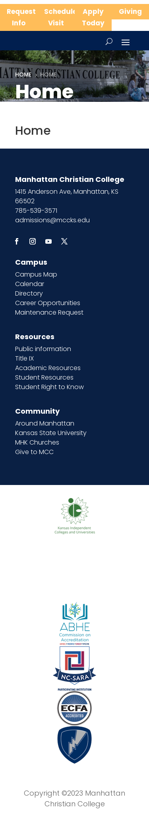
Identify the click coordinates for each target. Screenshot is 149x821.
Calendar (29, 283)
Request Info (21, 17)
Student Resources (44, 377)
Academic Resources (48, 367)
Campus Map (36, 274)
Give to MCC (34, 451)
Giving (130, 11)
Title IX (24, 358)
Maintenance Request (49, 312)
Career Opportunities (47, 302)
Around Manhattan (44, 423)
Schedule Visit (59, 17)
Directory (29, 293)
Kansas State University (51, 432)
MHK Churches (37, 442)
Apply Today (93, 17)
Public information (43, 348)
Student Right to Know (49, 386)
